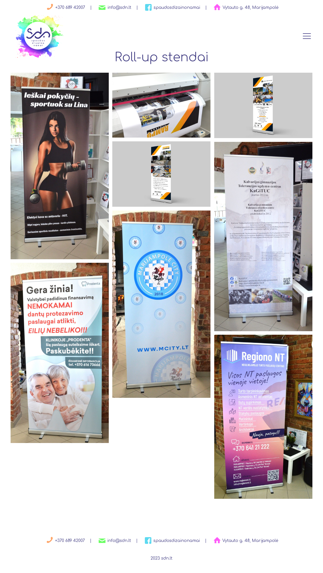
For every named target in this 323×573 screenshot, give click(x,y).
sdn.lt (166, 558)
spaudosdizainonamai (171, 7)
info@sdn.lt (114, 7)
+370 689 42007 (65, 7)
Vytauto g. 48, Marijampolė (245, 7)
